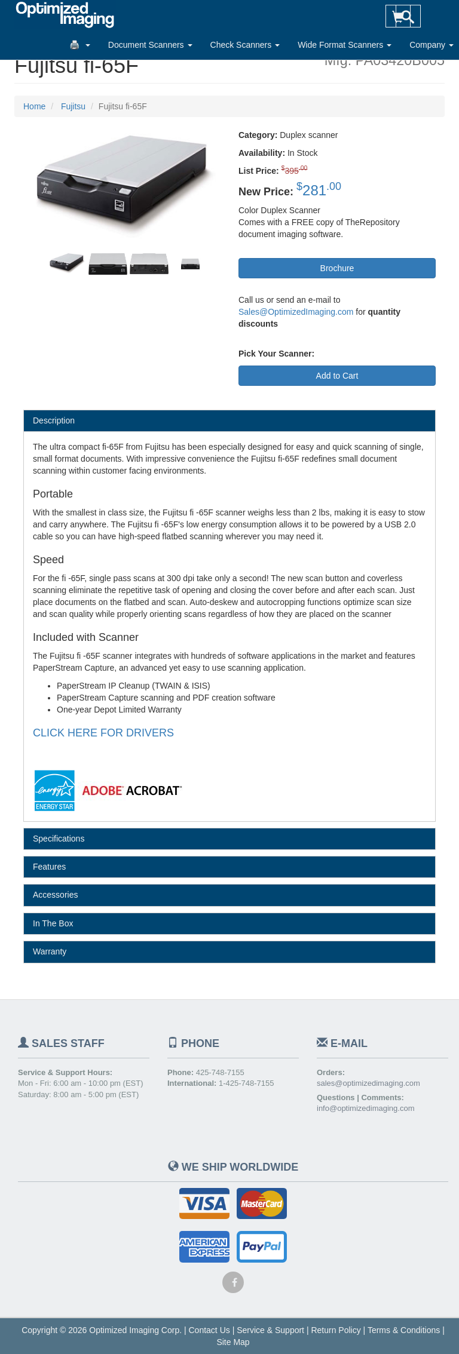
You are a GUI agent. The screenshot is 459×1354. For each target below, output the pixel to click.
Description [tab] (54, 420)
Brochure (337, 268)
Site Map (232, 1342)
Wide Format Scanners (344, 45)
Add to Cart (337, 375)
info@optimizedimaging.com (366, 1108)
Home (34, 106)
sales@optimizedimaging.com (368, 1083)
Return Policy (335, 1330)
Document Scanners (150, 45)
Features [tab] (49, 866)
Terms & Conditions (404, 1330)
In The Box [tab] (53, 923)
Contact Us (209, 1330)
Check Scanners (245, 45)
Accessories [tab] (55, 894)
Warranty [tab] (49, 951)
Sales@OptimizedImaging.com (295, 312)
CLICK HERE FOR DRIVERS (103, 733)
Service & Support (270, 1330)
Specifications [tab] (58, 838)
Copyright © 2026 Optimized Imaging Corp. (102, 1330)
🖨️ (79, 45)
